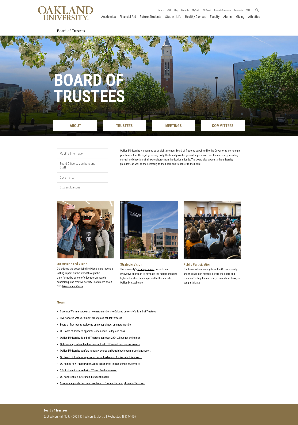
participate (194, 282)
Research (238, 10)
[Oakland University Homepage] (65, 13)
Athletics (254, 17)
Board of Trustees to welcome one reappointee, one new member (96, 324)
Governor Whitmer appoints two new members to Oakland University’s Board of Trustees (108, 311)
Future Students (150, 17)
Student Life (173, 17)
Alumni (227, 17)
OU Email (207, 10)
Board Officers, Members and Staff (77, 165)
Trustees (124, 125)
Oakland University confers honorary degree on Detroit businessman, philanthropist (105, 350)
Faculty (215, 17)
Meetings (173, 125)
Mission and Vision (72, 286)
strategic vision (145, 269)
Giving (240, 17)
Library (160, 10)
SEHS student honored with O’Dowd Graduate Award (88, 370)
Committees (222, 125)
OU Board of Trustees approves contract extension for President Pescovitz (101, 357)
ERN (248, 10)
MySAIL (196, 10)
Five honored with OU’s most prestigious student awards (91, 318)
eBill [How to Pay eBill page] (169, 10)
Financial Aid (128, 17)
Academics (108, 17)
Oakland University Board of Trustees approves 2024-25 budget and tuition (100, 337)
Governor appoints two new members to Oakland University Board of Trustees (102, 383)
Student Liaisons (70, 187)
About (75, 125)
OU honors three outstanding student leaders (84, 377)
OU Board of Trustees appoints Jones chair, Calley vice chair (92, 331)
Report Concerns (222, 10)
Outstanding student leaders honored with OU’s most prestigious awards (100, 344)
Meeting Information (72, 153)
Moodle (185, 10)
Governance (67, 177)
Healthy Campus (195, 17)
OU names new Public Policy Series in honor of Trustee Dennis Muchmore (100, 363)
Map (176, 10)
